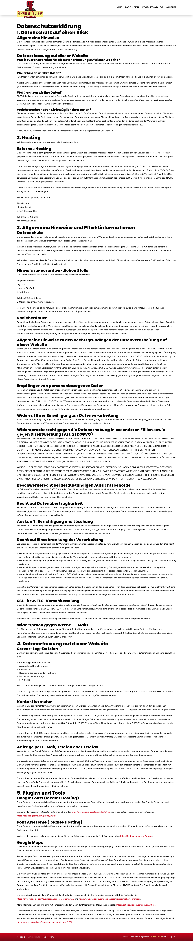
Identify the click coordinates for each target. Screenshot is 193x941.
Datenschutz (34, 936)
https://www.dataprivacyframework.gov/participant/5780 (45, 922)
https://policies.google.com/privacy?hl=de (36, 815)
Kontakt (171, 7)
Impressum (48, 936)
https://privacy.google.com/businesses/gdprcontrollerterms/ (45, 898)
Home (119, 7)
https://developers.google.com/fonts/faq (90, 811)
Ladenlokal (132, 7)
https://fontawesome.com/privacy (136, 836)
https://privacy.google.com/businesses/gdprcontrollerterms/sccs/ (109, 898)
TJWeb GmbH (156, 937)
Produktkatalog (152, 7)
